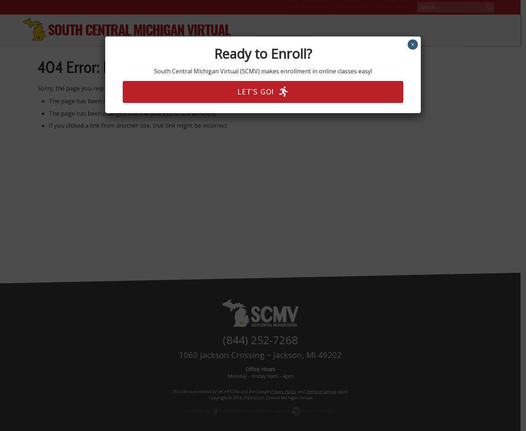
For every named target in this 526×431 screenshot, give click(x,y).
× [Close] (413, 45)
